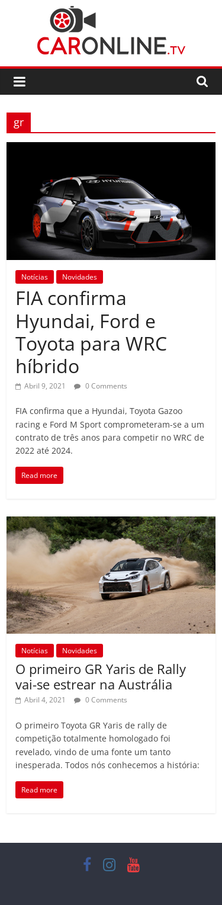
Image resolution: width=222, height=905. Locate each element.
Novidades (79, 277)
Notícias (34, 277)
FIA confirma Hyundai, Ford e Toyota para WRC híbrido (91, 331)
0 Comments (100, 386)
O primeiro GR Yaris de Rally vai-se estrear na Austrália (100, 676)
